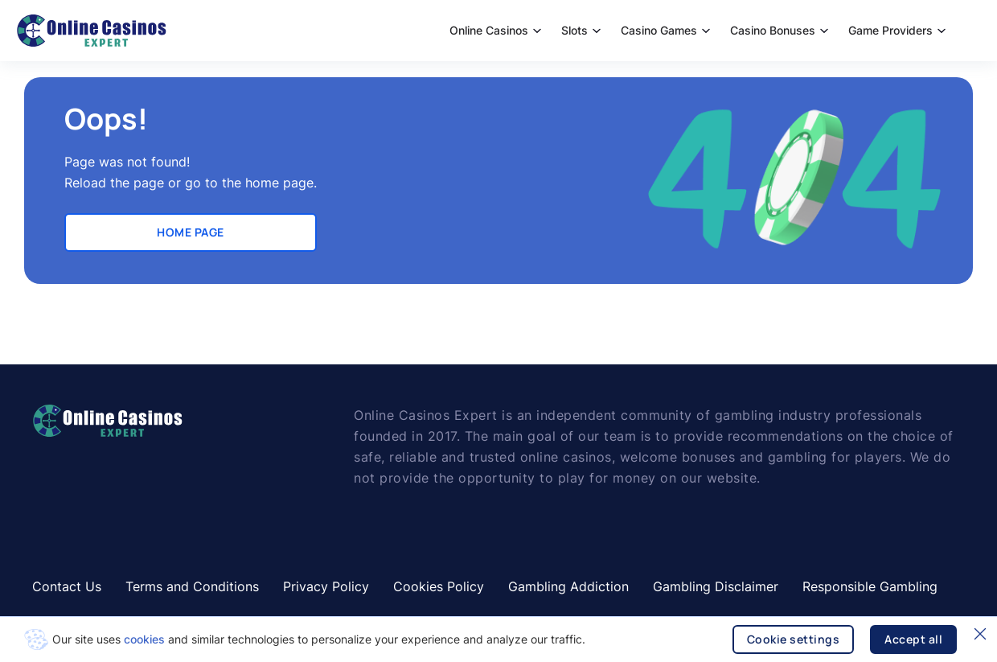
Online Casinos (495, 30)
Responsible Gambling (870, 586)
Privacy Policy (326, 586)
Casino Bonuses (779, 30)
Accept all (913, 639)
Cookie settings (793, 639)
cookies (144, 639)
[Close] (980, 634)
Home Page (190, 232)
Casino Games (665, 30)
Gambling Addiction (568, 586)
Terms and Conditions (192, 586)
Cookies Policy (438, 586)
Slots (581, 30)
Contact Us (66, 586)
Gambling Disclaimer (715, 586)
